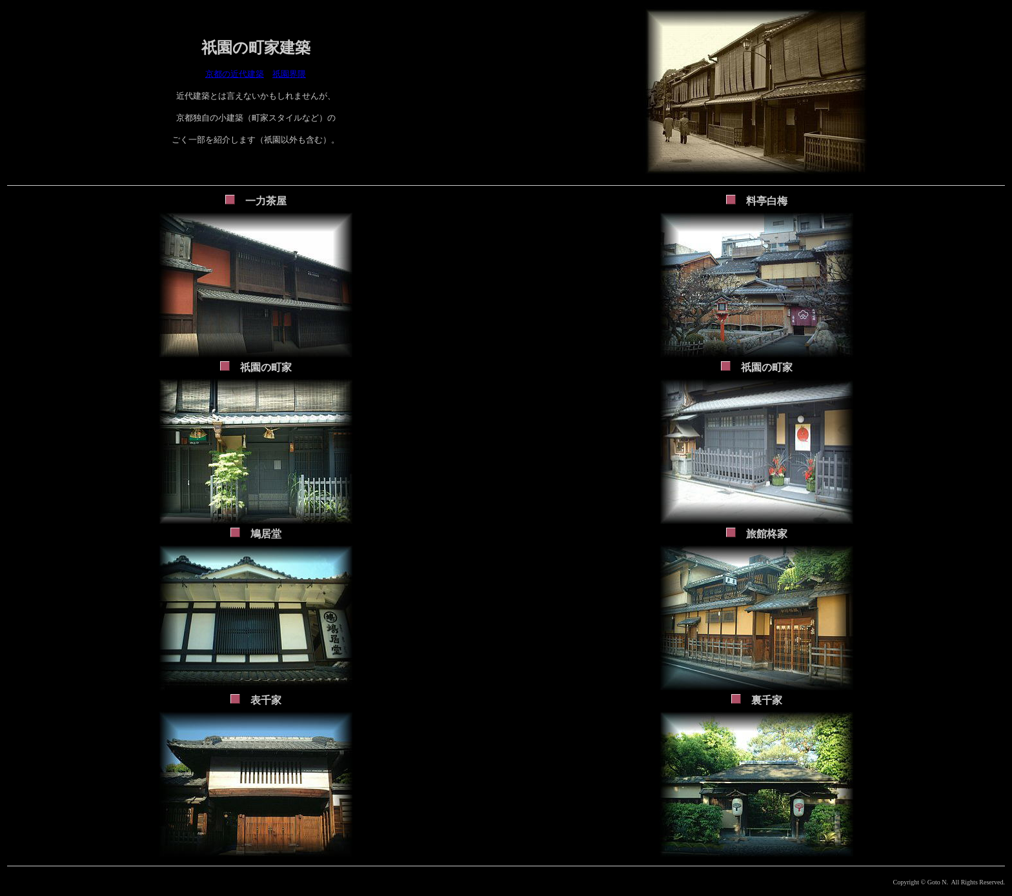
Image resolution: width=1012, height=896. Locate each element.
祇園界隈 (289, 74)
